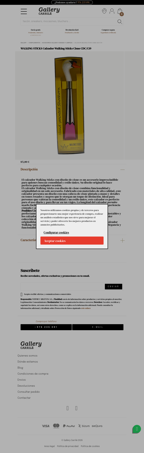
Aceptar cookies (55, 241)
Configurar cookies (56, 232)
